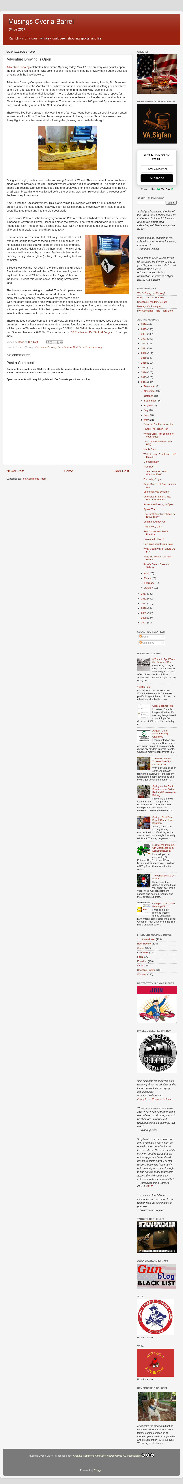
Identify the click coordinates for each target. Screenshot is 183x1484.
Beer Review (65, 347)
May (146, 419)
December (150, 386)
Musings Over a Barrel (41, 21)
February (149, 583)
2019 (144, 358)
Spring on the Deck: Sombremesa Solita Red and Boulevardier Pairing (164, 791)
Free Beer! (149, 466)
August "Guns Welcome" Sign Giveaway (160, 733)
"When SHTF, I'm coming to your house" (158, 435)
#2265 (149, 1186)
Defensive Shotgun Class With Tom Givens (157, 498)
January (149, 587)
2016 (144, 372)
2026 (144, 324)
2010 (144, 608)
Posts (144, 636)
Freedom (142, 961)
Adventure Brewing (18, 67)
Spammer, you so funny (156, 491)
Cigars (140, 948)
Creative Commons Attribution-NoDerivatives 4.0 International (113, 1455)
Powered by (157, 189)
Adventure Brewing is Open (158, 504)
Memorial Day (151, 461)
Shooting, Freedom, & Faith (152, 302)
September (150, 400)
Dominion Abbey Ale (154, 521)
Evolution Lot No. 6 (153, 539)
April (147, 573)
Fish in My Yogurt (153, 479)
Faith (140, 956)
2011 (144, 603)
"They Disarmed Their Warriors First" (155, 473)
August (148, 405)
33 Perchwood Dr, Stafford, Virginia (92, 332)
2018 (144, 362)
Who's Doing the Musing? (151, 293)
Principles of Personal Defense (154, 1099)
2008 (144, 617)
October (149, 396)
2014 (144, 382)
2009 (144, 613)
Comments (146, 642)
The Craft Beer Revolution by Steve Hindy (159, 515)
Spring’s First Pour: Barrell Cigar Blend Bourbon (162, 820)
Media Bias (149, 449)
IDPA (140, 965)
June (147, 415)
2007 (144, 622)
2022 (144, 343)
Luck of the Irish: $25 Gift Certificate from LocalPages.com (163, 848)
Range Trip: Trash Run (155, 428)
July (146, 410)
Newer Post (15, 471)
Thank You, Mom (152, 526)
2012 (144, 598)
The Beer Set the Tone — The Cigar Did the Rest (162, 761)
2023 (144, 338)
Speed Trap (149, 509)
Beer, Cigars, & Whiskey (150, 297)
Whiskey (142, 974)
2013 (144, 593)
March (148, 578)
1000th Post (143, 687)
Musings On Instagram (149, 306)
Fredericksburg (93, 347)
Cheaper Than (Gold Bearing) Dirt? (163, 905)
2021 (144, 348)
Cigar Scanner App (162, 705)
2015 (144, 377)
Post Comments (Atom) (34, 478)
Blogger (98, 1470)
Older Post (121, 471)
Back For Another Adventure (158, 424)
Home (68, 471)
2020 (144, 353)
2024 (144, 334)
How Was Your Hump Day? (158, 544)
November (150, 391)
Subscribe (157, 178)
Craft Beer (78, 347)
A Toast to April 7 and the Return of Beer (163, 660)
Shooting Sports (146, 970)
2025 (144, 329)
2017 (144, 367)
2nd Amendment (146, 939)
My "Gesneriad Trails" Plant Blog (155, 310)
